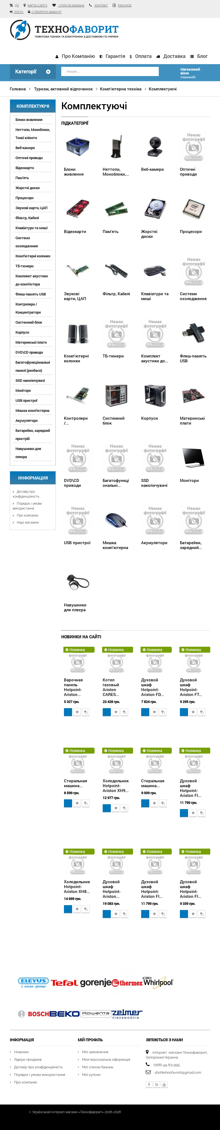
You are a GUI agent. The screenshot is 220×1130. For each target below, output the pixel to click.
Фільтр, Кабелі (27, 217)
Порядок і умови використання (39, 1074)
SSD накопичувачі (30, 380)
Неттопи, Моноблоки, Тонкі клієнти (32, 133)
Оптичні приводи (29, 157)
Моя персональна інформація (106, 1059)
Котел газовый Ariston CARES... (111, 686)
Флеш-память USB (30, 293)
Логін (19, 12)
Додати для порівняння (85, 712)
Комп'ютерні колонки (32, 255)
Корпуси (22, 332)
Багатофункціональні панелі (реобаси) (32, 366)
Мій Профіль (90, 1039)
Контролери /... (76, 420)
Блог (202, 56)
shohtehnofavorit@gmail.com (178, 1072)
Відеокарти (24, 167)
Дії (17, 5)
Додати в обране (77, 712)
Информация (33, 477)
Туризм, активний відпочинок (63, 88)
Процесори (24, 197)
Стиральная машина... (75, 782)
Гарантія (115, 56)
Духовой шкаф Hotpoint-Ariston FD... (152, 686)
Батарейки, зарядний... (191, 545)
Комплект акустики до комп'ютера (31, 279)
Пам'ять (22, 177)
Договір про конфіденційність (38, 1067)
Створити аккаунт (46, 12)
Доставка (174, 56)
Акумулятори (26, 420)
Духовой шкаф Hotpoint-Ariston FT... (191, 686)
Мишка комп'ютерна (32, 410)
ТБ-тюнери (24, 265)
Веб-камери (25, 147)
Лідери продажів (28, 1059)
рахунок (124, 5)
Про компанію (78, 56)
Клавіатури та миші (31, 227)
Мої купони (91, 1074)
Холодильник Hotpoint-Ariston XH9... (116, 785)
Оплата (143, 56)
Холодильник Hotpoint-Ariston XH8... (77, 886)
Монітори (23, 390)
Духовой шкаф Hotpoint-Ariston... (112, 888)
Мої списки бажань (97, 1067)
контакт (101, 5)
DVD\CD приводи (29, 352)
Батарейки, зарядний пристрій (32, 434)
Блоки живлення (28, 119)
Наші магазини (27, 522)
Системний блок (28, 322)
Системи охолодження (26, 241)
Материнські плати (31, 342)
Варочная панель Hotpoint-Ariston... (73, 686)
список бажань (71, 5)
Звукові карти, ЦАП (31, 207)
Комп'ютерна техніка (120, 88)
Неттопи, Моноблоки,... (116, 171)
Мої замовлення (95, 1051)
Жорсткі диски (27, 187)
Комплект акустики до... (154, 358)
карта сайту (37, 5)
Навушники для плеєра (28, 452)
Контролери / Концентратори (28, 307)
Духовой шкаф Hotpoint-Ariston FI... (190, 787)
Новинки (21, 1051)
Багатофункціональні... (116, 482)
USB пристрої (26, 400)
